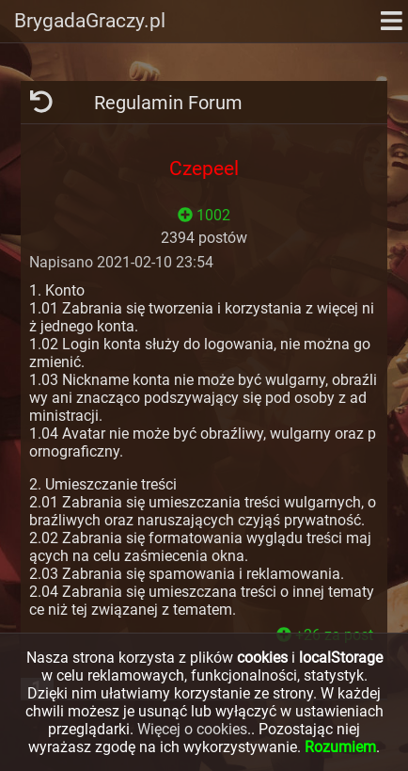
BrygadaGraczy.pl (89, 20)
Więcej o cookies (192, 729)
